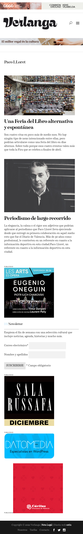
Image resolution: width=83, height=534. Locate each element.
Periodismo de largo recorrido (37, 218)
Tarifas (33, 530)
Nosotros (22, 530)
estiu (68, 525)
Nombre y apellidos (16, 354)
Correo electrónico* (16, 345)
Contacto (44, 530)
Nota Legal (47, 525)
